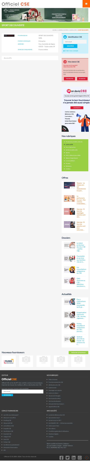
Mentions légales (53, 434)
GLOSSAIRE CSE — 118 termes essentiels (60, 423)
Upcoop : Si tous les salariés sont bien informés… (81, 226)
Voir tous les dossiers (55, 401)
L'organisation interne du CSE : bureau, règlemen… (81, 315)
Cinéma (68, 169)
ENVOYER (70, 46)
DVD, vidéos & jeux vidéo (73, 155)
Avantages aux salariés (55, 390)
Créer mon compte (70, 51)
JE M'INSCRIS (7, 395)
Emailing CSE (7, 420)
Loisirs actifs (73, 30)
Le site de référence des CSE (57, 415)
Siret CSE (6, 439)
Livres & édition (70, 161)
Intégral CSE (7, 436)
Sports (68, 152)
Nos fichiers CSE (8, 431)
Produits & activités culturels (74, 142)
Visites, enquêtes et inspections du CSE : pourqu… (81, 327)
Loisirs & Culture (63, 30)
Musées (68, 163)
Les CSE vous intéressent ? (11, 415)
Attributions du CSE (54, 385)
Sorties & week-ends (71, 150)
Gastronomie (52, 387)
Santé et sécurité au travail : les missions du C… (81, 340)
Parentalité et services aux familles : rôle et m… (81, 259)
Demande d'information (11, 447)
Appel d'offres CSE (54, 406)
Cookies (51, 436)
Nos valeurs (52, 428)
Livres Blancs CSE (9, 426)
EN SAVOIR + (82, 78)
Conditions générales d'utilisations (59, 431)
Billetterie (68, 166)
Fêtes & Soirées (53, 379)
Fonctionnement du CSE (56, 382)
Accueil (55, 30)
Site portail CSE (8, 423)
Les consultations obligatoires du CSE (81, 270)
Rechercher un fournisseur (78, 352)
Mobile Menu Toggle (86, 3)
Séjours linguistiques (72, 158)
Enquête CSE (7, 428)
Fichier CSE (7, 442)
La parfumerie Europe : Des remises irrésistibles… (81, 200)
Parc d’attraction (71, 147)
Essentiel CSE (7, 434)
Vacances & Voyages (54, 396)
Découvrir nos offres (10, 418)
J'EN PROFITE (69, 78)
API (5, 450)
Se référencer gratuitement (11, 445)
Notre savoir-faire (54, 426)
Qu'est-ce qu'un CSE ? (55, 420)
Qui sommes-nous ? (54, 418)
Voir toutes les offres (55, 398)
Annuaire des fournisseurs (56, 404)
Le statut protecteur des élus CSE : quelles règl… (81, 247)
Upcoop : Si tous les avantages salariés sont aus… (81, 213)
